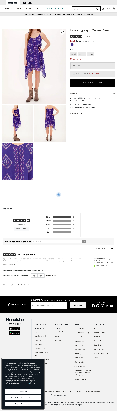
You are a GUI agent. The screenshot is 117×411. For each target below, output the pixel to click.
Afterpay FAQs (79, 366)
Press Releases (99, 349)
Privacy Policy (25, 383)
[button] (8, 8)
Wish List (38, 340)
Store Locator (79, 362)
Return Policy (79, 345)
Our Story (97, 328)
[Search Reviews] (59, 241)
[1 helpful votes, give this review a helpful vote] (34, 275)
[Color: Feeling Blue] (72, 45)
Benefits (58, 340)
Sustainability (99, 345)
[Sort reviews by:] (104, 248)
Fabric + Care (92, 113)
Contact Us (78, 337)
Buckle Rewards (40, 336)
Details (92, 93)
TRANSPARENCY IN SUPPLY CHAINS (53, 392)
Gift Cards (38, 344)
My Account (39, 332)
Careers (97, 337)
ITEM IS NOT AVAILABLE (92, 83)
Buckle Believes (100, 341)
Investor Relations (101, 353)
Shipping (77, 353)
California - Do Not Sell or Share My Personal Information (82, 372)
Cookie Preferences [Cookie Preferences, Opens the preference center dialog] (23, 404)
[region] (23, 384)
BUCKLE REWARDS (56, 9)
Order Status (79, 341)
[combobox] (83, 9)
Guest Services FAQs (81, 333)
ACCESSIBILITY (75, 392)
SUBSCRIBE (78, 305)
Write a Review (21, 229)
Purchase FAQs (79, 349)
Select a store (93, 74)
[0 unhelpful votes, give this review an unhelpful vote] (41, 275)
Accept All (23, 392)
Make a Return (40, 349)
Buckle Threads (100, 332)
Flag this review (52, 275)
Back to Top (26, 285)
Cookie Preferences (93, 392)
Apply (57, 336)
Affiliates (97, 357)
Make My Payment (61, 332)
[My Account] (103, 8)
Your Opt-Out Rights (81, 379)
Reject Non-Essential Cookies (23, 398)
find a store (18, 304)
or (81, 14)
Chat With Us (79, 328)
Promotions (78, 358)
